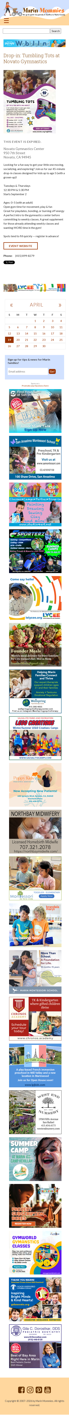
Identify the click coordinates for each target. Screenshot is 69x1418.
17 (52, 333)
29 (35, 346)
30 (43, 346)
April (36, 305)
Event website (20, 246)
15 (35, 333)
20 (18, 339)
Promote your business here (35, 385)
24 (52, 339)
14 (26, 333)
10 (52, 327)
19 (9, 339)
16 (43, 333)
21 (26, 339)
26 (9, 346)
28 (26, 346)
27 (18, 346)
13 (18, 333)
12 (9, 333)
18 (61, 333)
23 (43, 339)
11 (61, 327)
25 (61, 339)
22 (35, 339)
